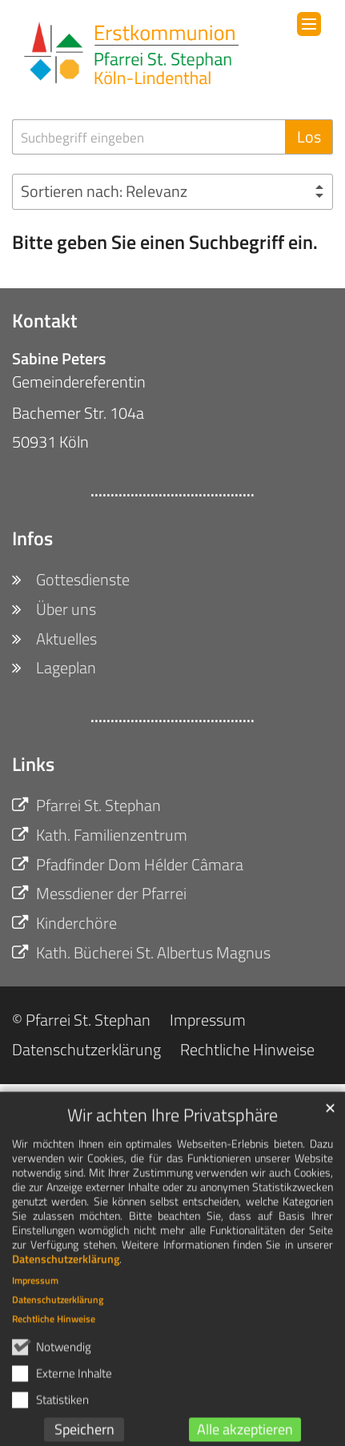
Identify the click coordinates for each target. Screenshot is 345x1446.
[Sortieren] (172, 192)
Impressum (35, 1295)
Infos (32, 538)
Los (309, 136)
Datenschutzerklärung (65, 1274)
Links (33, 764)
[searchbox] (148, 137)
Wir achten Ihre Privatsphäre (172, 1131)
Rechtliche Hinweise (53, 1334)
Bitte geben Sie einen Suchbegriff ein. (165, 242)
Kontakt (45, 320)
